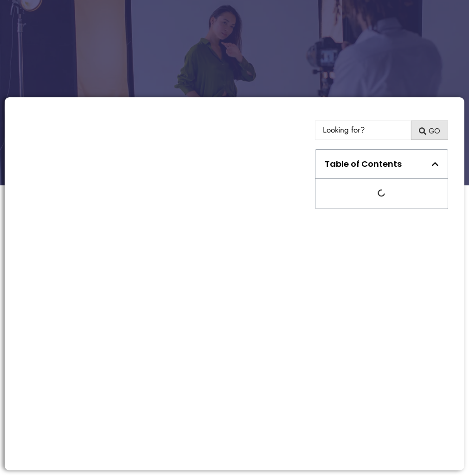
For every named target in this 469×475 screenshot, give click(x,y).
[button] (435, 164)
